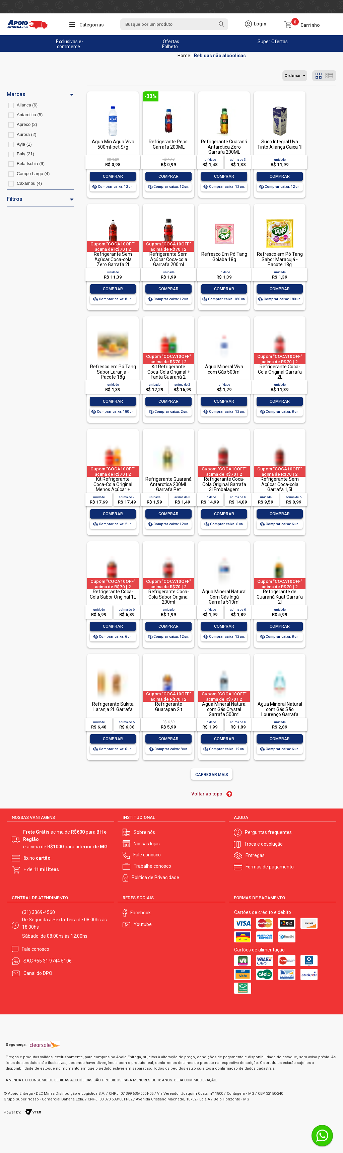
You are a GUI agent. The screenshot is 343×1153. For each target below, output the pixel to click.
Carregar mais (211, 774)
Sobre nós (144, 832)
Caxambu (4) (29, 183)
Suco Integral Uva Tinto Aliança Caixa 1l (279, 144)
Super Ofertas (273, 41)
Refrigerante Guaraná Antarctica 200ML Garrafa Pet (168, 484)
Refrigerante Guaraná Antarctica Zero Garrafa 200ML (224, 147)
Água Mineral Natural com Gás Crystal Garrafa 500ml (224, 709)
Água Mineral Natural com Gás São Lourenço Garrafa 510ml (280, 711)
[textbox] (174, 24)
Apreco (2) (27, 124)
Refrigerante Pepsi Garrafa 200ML (169, 144)
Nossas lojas (147, 843)
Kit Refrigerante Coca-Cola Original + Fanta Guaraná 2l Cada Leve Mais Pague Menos (168, 377)
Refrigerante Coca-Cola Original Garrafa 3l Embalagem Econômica (224, 486)
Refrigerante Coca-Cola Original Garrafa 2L (280, 372)
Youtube (143, 924)
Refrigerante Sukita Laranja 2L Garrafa (113, 706)
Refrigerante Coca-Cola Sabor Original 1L (113, 594)
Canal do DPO (37, 973)
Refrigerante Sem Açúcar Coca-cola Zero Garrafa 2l (113, 259)
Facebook (140, 912)
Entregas (255, 855)
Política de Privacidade (155, 877)
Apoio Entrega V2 (184, 55)
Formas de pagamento (270, 866)
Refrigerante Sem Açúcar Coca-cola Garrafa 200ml (168, 259)
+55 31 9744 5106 (53, 961)
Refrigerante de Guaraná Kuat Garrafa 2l (280, 597)
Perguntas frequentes (268, 832)
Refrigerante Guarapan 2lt (168, 706)
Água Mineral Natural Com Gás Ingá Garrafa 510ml (224, 597)
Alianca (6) (27, 104)
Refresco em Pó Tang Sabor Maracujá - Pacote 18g (280, 259)
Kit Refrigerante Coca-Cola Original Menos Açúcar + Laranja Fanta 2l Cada (113, 486)
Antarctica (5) (30, 114)
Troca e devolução (263, 844)
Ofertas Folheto (170, 44)
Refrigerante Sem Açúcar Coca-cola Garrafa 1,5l (280, 484)
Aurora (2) (27, 134)
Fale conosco (147, 854)
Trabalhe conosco (152, 866)
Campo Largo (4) (33, 173)
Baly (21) (25, 153)
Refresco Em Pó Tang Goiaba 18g (224, 256)
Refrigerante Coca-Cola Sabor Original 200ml (168, 597)
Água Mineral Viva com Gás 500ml (224, 369)
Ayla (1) (24, 144)
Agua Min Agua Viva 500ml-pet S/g (113, 144)
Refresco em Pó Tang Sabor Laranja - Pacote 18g (113, 372)
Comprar (113, 176)
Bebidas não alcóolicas (220, 55)
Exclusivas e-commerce (69, 44)
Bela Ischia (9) (31, 163)
